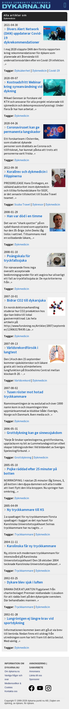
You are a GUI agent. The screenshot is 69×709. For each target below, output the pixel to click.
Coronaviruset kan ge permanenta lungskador (22, 129)
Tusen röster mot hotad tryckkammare (23, 394)
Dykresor (37, 204)
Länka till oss (35, 675)
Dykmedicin (39, 70)
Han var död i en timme (24, 216)
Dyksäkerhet (22, 70)
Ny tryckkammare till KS (25, 509)
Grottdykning (23, 457)
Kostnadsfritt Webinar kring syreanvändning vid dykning (23, 86)
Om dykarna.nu (12, 671)
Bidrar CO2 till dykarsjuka (26, 300)
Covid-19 (54, 70)
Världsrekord (22, 380)
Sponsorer (34, 679)
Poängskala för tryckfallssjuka (17, 258)
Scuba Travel (22, 204)
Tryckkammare (23, 534)
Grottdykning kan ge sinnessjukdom (34, 432)
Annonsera (34, 671)
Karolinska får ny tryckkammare (31, 546)
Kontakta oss (11, 691)
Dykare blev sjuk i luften (25, 582)
